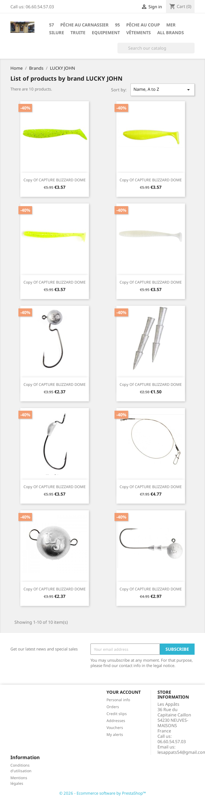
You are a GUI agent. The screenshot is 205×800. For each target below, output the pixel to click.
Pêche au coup (143, 25)
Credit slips (117, 713)
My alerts (115, 734)
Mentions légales (18, 780)
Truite (77, 33)
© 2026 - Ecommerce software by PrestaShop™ (102, 793)
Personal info (118, 699)
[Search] (156, 48)
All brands (170, 33)
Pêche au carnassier (84, 25)
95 (117, 25)
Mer (171, 25)
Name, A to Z (162, 89)
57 (51, 25)
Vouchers (115, 727)
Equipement (106, 33)
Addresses (116, 720)
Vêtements (138, 33)
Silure (56, 33)
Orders (113, 706)
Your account (124, 692)
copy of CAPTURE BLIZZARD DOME (54, 179)
